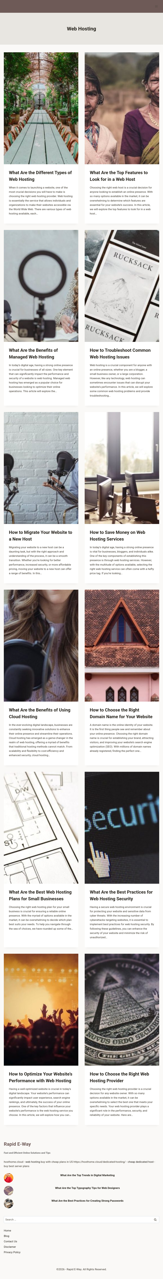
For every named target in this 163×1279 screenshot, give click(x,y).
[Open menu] (156, 6)
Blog (6, 1236)
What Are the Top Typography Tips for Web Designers (87, 1188)
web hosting (32, 1161)
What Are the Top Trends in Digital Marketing (87, 1175)
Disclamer (10, 1246)
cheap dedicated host (141, 1161)
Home (7, 1230)
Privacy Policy (12, 1252)
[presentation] (41, 108)
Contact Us (10, 1241)
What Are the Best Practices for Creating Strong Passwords (87, 1200)
